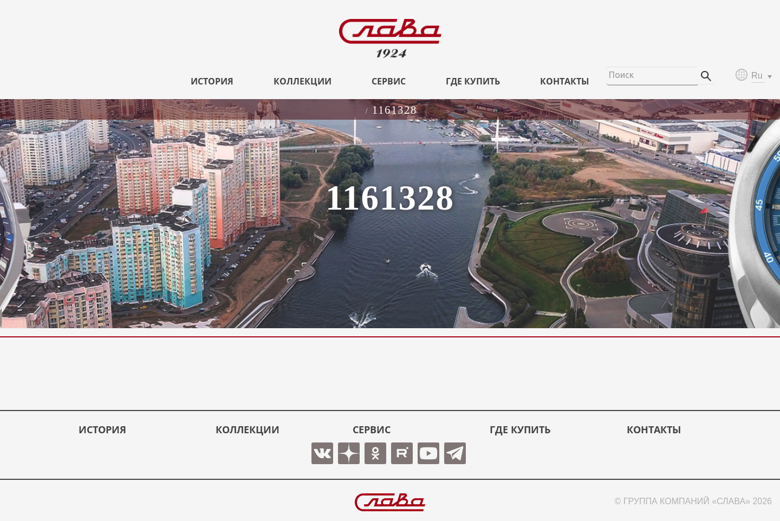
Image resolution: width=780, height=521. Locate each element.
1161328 (394, 110)
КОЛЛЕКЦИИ (303, 81)
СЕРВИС (389, 81)
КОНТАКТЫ (564, 81)
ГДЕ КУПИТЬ (473, 81)
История (212, 81)
